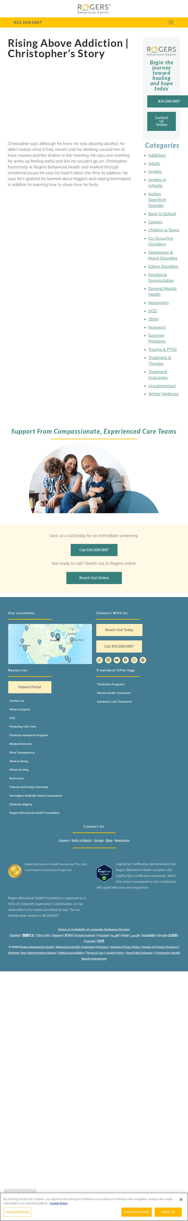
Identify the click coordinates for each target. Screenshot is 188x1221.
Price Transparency (22, 752)
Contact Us (16, 700)
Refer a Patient (82, 840)
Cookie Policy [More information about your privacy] (59, 1203)
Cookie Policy (115, 952)
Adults (154, 163)
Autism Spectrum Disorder (157, 200)
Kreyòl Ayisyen (85, 935)
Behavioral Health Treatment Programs (82, 947)
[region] (94, 1207)
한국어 (69, 935)
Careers (155, 222)
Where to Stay (19, 769)
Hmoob (162, 935)
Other (153, 319)
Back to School (162, 214)
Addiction (157, 155)
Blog (109, 840)
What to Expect (19, 709)
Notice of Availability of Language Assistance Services (94, 929)
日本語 (172, 935)
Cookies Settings (17, 1212)
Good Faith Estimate (139, 952)
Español (15, 935)
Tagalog (57, 935)
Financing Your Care (22, 726)
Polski (125, 935)
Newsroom (158, 302)
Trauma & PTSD (162, 349)
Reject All (168, 1212)
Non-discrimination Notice (38, 952)
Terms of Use (95, 952)
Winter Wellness (163, 394)
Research (157, 327)
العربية (115, 935)
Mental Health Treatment (114, 693)
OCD (152, 311)
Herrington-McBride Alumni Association (35, 795)
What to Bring (18, 761)
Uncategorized (161, 386)
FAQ (12, 718)
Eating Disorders (163, 266)
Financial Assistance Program (28, 735)
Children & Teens (163, 230)
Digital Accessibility (71, 952)
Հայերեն (148, 935)
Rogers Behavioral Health (37, 947)
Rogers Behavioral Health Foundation (34, 812)
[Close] (181, 1199)
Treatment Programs (110, 684)
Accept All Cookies (136, 1212)
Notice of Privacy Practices (160, 947)
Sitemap (14, 952)
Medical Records (20, 744)
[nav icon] (170, 22)
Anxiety (155, 171)
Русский (103, 935)
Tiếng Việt (43, 935)
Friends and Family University (28, 787)
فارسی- (135, 935)
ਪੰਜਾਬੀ (100, 941)
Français (89, 941)
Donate (99, 840)
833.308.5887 (28, 22)
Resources (16, 778)
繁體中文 (28, 935)
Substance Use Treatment (114, 701)
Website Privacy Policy (125, 947)
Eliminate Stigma (20, 804)
